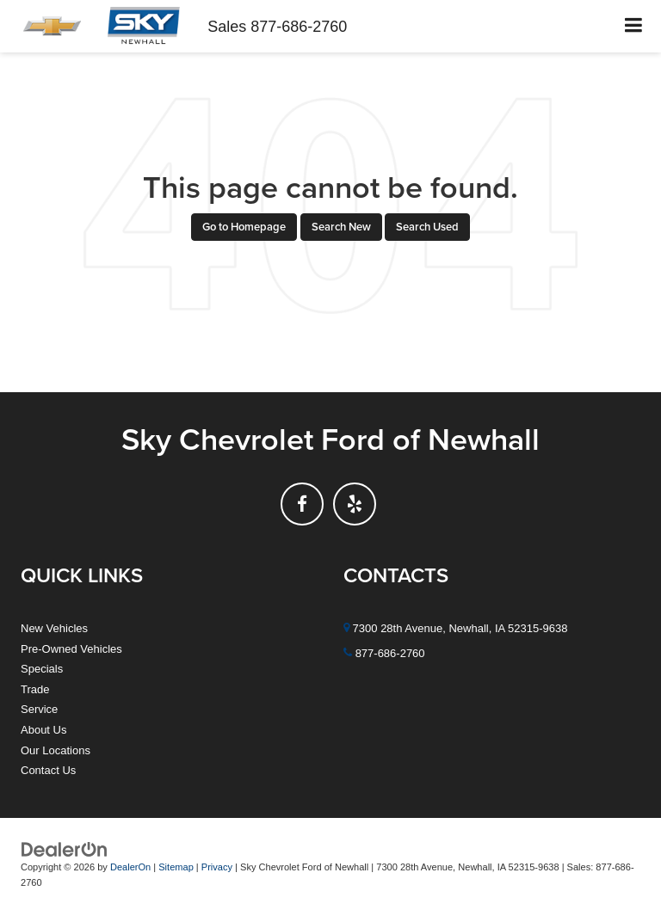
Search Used (427, 226)
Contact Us (48, 770)
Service (39, 709)
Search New (341, 226)
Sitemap (176, 867)
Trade (35, 689)
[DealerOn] (64, 848)
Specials (42, 668)
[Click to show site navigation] (634, 26)
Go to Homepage (244, 226)
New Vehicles (54, 628)
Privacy (216, 867)
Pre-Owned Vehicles (71, 648)
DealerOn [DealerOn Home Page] (130, 867)
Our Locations (55, 750)
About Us (43, 729)
